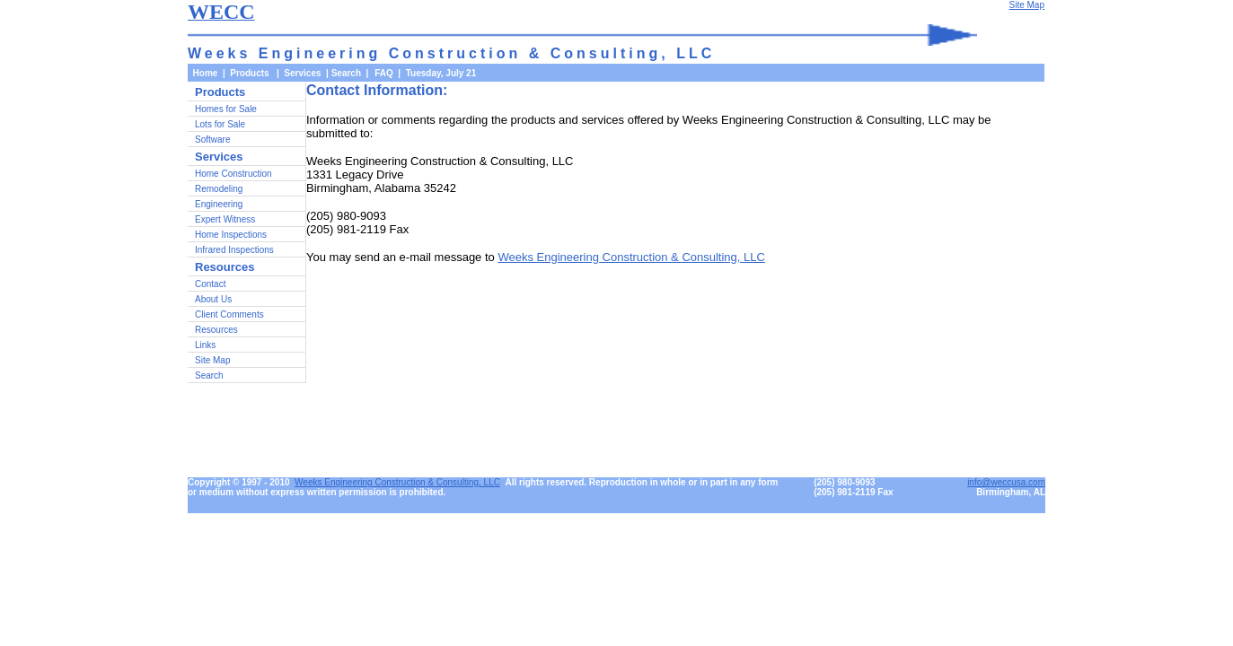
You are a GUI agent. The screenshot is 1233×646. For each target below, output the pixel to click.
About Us (213, 299)
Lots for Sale (220, 124)
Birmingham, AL (1010, 492)
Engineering (218, 204)
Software (212, 139)
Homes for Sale (226, 109)
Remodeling (218, 189)
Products (220, 92)
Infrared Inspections (234, 250)
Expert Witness (225, 219)
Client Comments (229, 314)
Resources (216, 330)
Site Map (212, 360)
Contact (210, 284)
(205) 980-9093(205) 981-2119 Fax (853, 487)
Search (346, 73)
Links (205, 345)
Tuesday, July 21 (441, 73)
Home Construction (233, 174)
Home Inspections (231, 235)
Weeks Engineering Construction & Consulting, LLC (631, 257)
